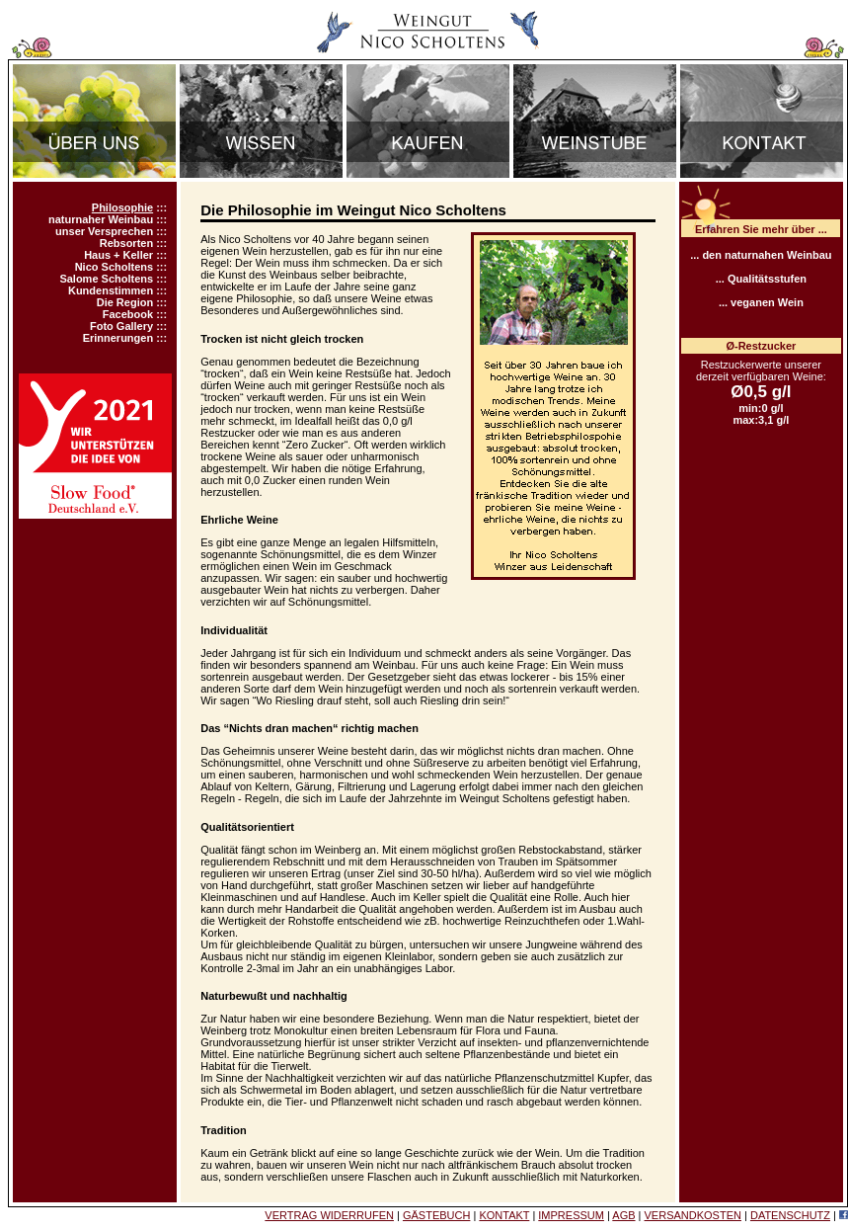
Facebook (128, 314)
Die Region (125, 302)
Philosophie (122, 207)
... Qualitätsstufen (761, 279)
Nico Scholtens (114, 267)
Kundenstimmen (110, 290)
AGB (623, 1215)
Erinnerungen (118, 338)
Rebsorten (126, 243)
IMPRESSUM (571, 1215)
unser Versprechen (104, 231)
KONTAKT (504, 1215)
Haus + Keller (118, 255)
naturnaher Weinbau (100, 219)
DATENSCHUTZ (790, 1215)
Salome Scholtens (106, 279)
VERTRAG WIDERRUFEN (329, 1215)
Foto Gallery (121, 326)
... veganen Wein (761, 302)
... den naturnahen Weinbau (760, 255)
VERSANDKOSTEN (693, 1215)
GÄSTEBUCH (436, 1215)
